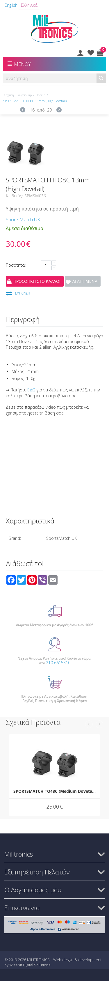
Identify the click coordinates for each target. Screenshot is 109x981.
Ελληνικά (29, 5)
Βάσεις (40, 95)
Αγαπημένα (84, 281)
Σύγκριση (22, 293)
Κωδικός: (14, 195)
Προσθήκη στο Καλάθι (36, 281)
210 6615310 (58, 662)
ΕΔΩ (31, 390)
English (11, 5)
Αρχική (8, 95)
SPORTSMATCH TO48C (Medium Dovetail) (54, 791)
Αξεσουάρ (25, 95)
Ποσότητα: (16, 265)
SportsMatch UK (23, 219)
